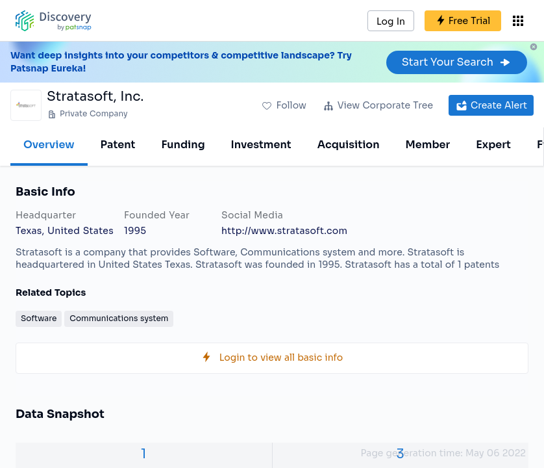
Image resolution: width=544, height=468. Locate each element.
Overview (49, 144)
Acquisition (348, 144)
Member (428, 144)
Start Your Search (457, 62)
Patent (118, 144)
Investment (261, 144)
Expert (493, 144)
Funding (182, 144)
